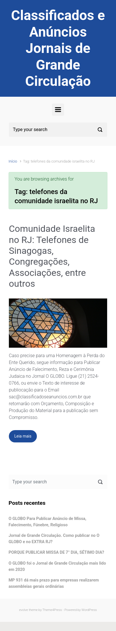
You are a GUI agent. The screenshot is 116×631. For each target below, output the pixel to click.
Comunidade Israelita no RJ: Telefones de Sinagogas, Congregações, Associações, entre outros (52, 256)
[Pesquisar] (58, 129)
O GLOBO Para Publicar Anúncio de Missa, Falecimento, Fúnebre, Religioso (47, 521)
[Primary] (58, 110)
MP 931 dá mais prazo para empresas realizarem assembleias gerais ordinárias (54, 583)
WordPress (89, 610)
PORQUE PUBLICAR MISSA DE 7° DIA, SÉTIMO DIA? (56, 552)
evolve (23, 610)
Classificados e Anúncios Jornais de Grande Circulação (58, 48)
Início (13, 161)
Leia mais (22, 436)
